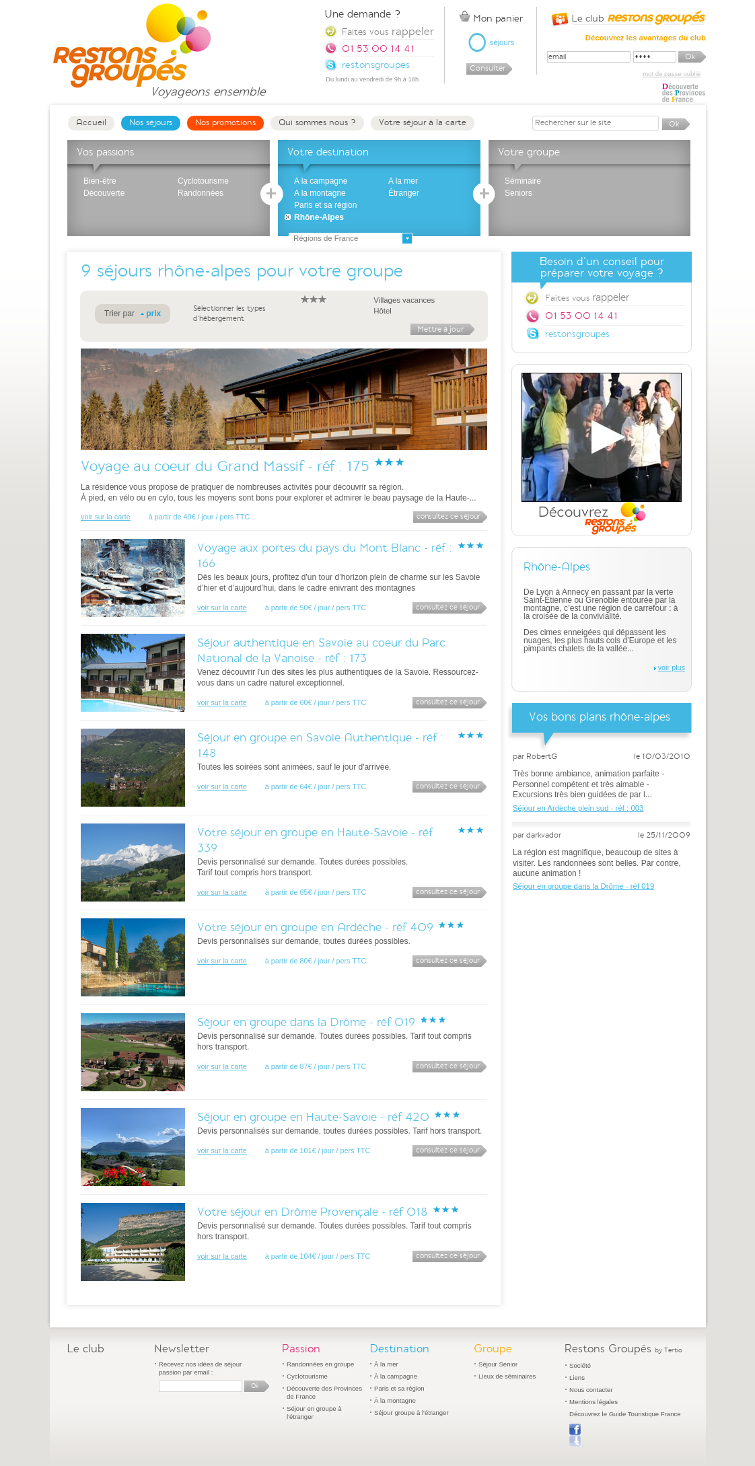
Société (580, 1365)
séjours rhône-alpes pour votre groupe (250, 271)
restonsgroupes (577, 334)
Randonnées (200, 193)
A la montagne (320, 193)
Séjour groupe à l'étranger (411, 1412)
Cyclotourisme (203, 181)
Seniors (518, 193)
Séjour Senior (497, 1364)
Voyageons (207, 85)
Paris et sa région (325, 205)
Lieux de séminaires (507, 1376)
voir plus (671, 667)
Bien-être (99, 181)
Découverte (103, 193)
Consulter (487, 68)
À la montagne (395, 1400)
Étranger (403, 193)
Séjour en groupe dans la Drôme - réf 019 (306, 1022)
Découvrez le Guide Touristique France (625, 1414)
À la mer (386, 1364)
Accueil (91, 122)
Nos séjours (150, 122)
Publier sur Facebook (575, 1435)
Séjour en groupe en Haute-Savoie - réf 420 (313, 1117)
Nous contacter (591, 1389)
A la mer (403, 181)
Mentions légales (593, 1401)
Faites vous (587, 297)
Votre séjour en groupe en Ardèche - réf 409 (315, 927)
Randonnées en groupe (320, 1364)
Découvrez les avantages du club (645, 38)
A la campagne (320, 181)
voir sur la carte (106, 517)
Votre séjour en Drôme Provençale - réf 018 (312, 1212)
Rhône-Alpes (319, 217)
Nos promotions (225, 122)
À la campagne (395, 1376)
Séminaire (523, 181)
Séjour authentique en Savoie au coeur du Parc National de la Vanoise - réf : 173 (321, 650)
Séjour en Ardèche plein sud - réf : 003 (578, 808)
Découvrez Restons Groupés (601, 454)
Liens (577, 1377)
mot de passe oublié (671, 73)
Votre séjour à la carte (422, 122)
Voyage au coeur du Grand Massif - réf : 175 (225, 466)
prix (153, 313)
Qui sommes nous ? (317, 122)
